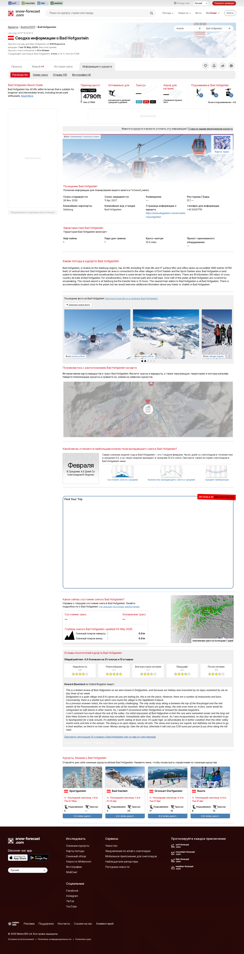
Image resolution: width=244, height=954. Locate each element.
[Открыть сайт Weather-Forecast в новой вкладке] (56, 3)
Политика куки (83, 939)
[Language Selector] (28, 870)
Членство (111, 845)
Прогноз (16, 66)
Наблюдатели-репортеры (121, 861)
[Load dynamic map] (148, 409)
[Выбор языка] (200, 3)
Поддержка (46, 923)
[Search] (152, 13)
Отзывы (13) (60, 74)
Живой (38, 66)
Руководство (20, 74)
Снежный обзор (76, 856)
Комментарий (104, 923)
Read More (27, 95)
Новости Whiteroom (78, 861)
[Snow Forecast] (24, 13)
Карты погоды (75, 851)
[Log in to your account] (230, 13)
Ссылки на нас (83, 923)
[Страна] (189, 28)
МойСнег (71, 872)
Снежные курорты (77, 845)
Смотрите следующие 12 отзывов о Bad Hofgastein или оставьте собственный (110, 736)
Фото (198, 13)
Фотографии (74, 866)
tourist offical (78, 356)
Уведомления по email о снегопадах (128, 851)
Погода (168, 13)
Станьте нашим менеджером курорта (210, 128)
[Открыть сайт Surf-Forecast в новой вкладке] (14, 3)
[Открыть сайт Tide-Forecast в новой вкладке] (43, 3)
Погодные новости (117, 866)
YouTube (71, 906)
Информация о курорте (97, 66)
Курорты (13, 27)
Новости (184, 13)
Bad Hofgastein (47, 27)
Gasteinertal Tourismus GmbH (84, 136)
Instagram (72, 896)
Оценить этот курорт (78, 742)
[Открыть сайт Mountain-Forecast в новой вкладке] (28, 3)
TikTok (70, 901)
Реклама (29, 923)
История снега (63, 66)
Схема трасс (40, 74)
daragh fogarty (216, 356)
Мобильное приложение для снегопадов (131, 856)
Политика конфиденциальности (54, 939)
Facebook (72, 890)
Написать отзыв (104, 742)
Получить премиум (224, 3)
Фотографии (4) (81, 74)
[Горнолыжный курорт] (218, 28)
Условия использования (21, 939)
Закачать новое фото (78, 304)
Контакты (64, 923)
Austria (28, 27)
